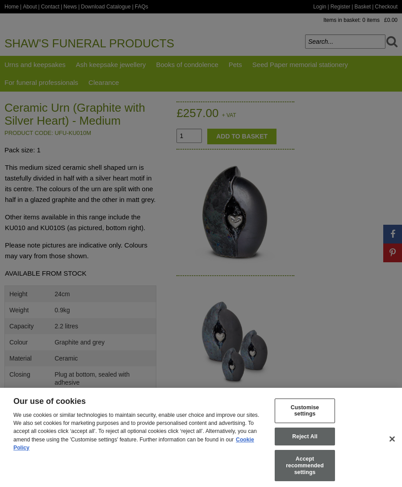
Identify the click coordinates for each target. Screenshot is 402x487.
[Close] (392, 445)
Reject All (304, 443)
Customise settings (305, 417)
